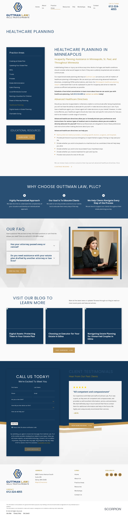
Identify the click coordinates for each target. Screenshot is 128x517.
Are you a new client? (15, 399)
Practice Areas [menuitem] (53, 6)
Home (76, 474)
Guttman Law (90, 77)
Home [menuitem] (37, 7)
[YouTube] (116, 475)
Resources (78, 487)
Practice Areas (79, 483)
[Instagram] (120, 475)
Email (33, 393)
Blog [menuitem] (89, 7)
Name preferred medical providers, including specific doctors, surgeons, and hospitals (86, 135)
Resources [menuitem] (66, 7)
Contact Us (78, 495)
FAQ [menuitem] (73, 7)
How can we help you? (15, 411)
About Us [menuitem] (44, 6)
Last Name (35, 387)
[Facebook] (107, 475)
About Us (77, 478)
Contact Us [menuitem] (96, 6)
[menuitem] (25, 61)
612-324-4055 (114, 8)
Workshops (78, 491)
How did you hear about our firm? (18, 405)
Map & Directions (41, 482)
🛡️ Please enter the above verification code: (21, 427)
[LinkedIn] (111, 475)
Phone (11, 393)
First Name (12, 387)
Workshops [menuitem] (81, 7)
